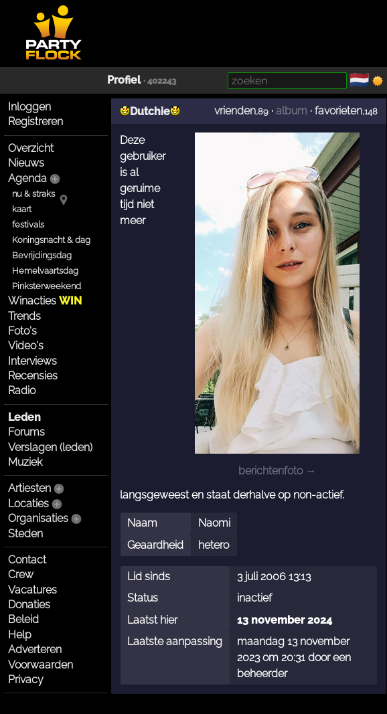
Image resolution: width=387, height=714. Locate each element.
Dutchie (150, 111)
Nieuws (26, 163)
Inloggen (29, 106)
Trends (24, 316)
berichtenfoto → (277, 470)
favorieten (338, 110)
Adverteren (35, 649)
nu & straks (33, 194)
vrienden (235, 110)
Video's (26, 345)
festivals (28, 224)
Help (19, 634)
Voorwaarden (40, 664)
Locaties (28, 503)
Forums (26, 432)
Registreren (35, 121)
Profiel (124, 80)
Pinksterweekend (46, 286)
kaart (21, 209)
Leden (24, 417)
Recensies (33, 375)
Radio (21, 390)
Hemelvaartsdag (45, 271)
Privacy (26, 679)
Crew (20, 574)
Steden (25, 533)
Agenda (27, 178)
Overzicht (31, 148)
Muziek (25, 462)
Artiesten (29, 488)
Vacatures (32, 590)
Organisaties (38, 518)
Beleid (23, 619)
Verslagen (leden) (50, 447)
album (291, 110)
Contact (27, 559)
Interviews (32, 361)
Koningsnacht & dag (51, 240)
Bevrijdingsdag (42, 255)
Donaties (29, 604)
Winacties (45, 300)
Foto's (22, 331)
